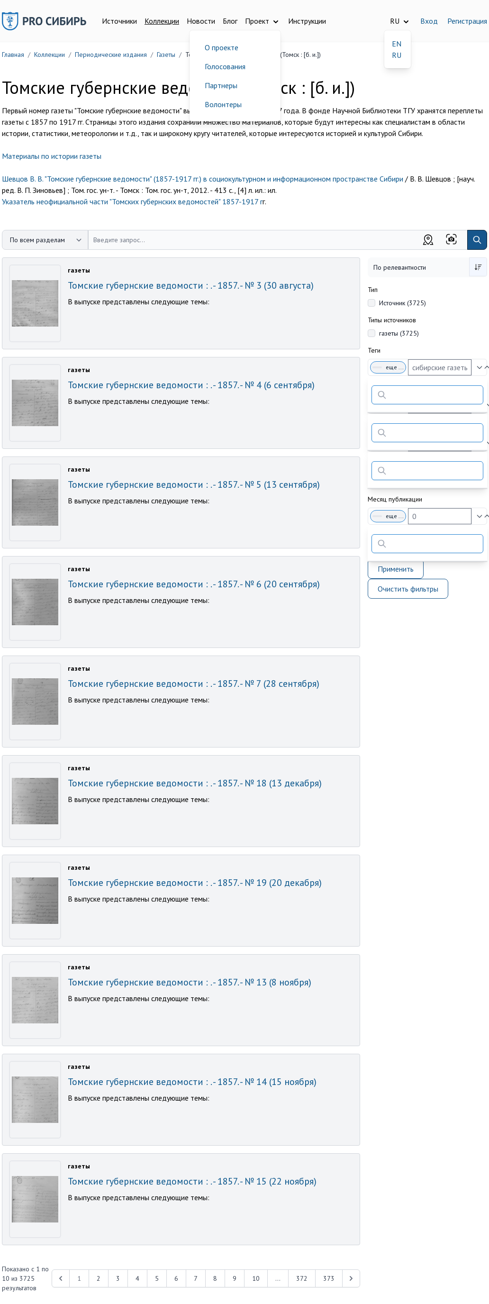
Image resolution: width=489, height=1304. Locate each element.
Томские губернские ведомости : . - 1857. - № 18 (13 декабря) (195, 783)
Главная (13, 54)
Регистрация (467, 21)
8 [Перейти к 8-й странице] (215, 1278)
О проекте (221, 47)
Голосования (225, 66)
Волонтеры (223, 104)
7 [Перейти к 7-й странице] (196, 1278)
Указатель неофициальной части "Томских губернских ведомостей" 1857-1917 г (132, 201)
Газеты (166, 54)
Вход (429, 21)
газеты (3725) (399, 333)
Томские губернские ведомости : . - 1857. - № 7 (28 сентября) (193, 683)
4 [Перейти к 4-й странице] (137, 1278)
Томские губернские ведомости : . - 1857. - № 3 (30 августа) (191, 285)
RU (396, 55)
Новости (201, 21)
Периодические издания (111, 54)
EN (396, 43)
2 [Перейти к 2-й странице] (98, 1278)
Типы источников (392, 320)
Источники (119, 21)
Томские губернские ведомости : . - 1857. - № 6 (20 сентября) (194, 584)
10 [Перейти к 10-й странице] (256, 1278)
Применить (396, 569)
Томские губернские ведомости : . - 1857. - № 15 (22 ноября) (192, 1181)
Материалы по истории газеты (51, 156)
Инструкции (307, 21)
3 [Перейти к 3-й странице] (118, 1278)
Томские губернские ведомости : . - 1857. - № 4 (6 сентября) (191, 385)
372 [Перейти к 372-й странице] (302, 1278)
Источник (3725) (402, 303)
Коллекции (162, 21)
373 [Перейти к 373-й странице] (329, 1278)
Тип (373, 289)
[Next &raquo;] (351, 1278)
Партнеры (221, 85)
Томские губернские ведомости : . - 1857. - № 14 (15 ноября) (192, 1082)
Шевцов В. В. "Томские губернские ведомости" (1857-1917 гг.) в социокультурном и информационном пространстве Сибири (202, 178)
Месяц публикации (395, 499)
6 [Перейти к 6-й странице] (176, 1278)
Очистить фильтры (408, 588)
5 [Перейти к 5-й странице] (157, 1278)
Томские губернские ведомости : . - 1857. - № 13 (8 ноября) (189, 982)
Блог (230, 21)
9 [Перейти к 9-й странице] (234, 1278)
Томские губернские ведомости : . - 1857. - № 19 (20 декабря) (195, 882)
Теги (374, 350)
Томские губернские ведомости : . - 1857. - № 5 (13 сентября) (194, 484)
